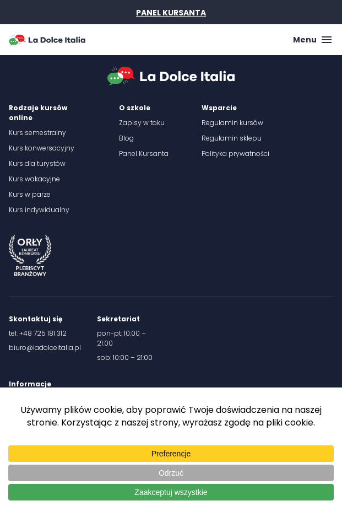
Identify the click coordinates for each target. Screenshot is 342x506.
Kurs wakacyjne (34, 179)
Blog (126, 138)
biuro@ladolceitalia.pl (45, 347)
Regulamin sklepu (232, 138)
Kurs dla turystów (37, 163)
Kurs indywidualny (39, 209)
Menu (313, 39)
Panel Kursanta (144, 153)
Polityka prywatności (235, 153)
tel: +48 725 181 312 (38, 333)
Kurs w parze (30, 194)
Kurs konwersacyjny (41, 148)
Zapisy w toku (142, 122)
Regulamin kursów (232, 122)
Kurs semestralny (37, 132)
